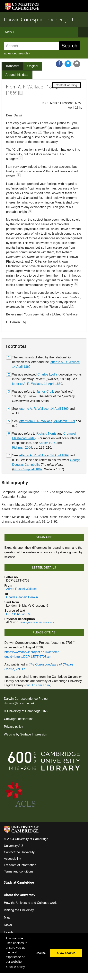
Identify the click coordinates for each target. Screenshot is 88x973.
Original (32, 66)
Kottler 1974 (47, 443)
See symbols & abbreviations (37, 622)
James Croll (44, 391)
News (8, 925)
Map (7, 917)
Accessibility (12, 858)
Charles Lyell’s (48, 374)
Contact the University (19, 852)
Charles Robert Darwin (22, 597)
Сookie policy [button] (15, 967)
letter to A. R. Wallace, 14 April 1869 (37, 383)
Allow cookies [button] (66, 953)
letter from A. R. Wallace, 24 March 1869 (47, 421)
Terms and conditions (18, 871)
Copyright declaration (18, 719)
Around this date (16, 74)
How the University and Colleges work (30, 902)
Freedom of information (20, 865)
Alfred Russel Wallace (21, 588)
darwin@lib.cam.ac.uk (19, 703)
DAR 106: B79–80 (18, 614)
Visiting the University (19, 910)
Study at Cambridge (19, 882)
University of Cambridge (23, 711)
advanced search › (17, 53)
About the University (19, 895)
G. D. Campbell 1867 (27, 469)
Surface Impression (33, 734)
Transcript (12, 66)
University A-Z (13, 845)
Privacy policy (13, 726)
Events (8, 932)
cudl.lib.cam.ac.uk (37, 685)
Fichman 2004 (22, 447)
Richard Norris (46, 433)
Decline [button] (41, 953)
